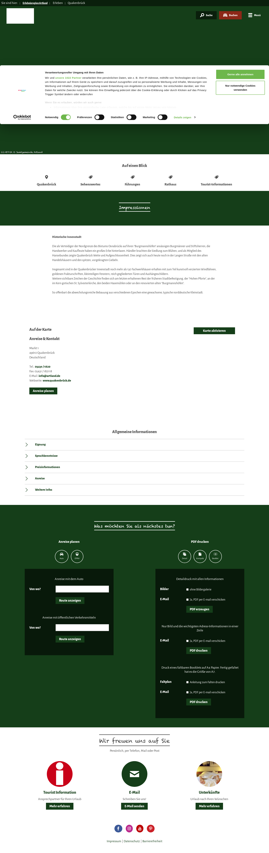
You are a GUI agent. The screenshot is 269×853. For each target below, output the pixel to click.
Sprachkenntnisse (46, 455)
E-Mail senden (134, 806)
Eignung (40, 444)
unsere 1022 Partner (68, 12)
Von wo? (35, 589)
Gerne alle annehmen (240, 9)
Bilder (164, 589)
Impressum (114, 841)
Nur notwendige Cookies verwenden (240, 22)
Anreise (40, 478)
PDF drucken (199, 650)
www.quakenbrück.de (57, 380)
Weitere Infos (43, 489)
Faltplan (166, 681)
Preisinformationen (47, 467)
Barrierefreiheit (152, 841)
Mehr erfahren (59, 806)
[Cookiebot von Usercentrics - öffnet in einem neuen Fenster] (22, 52)
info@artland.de (49, 376)
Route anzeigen (70, 600)
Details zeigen (182, 52)
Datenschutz (132, 841)
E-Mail (164, 599)
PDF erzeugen (199, 609)
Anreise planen (43, 391)
